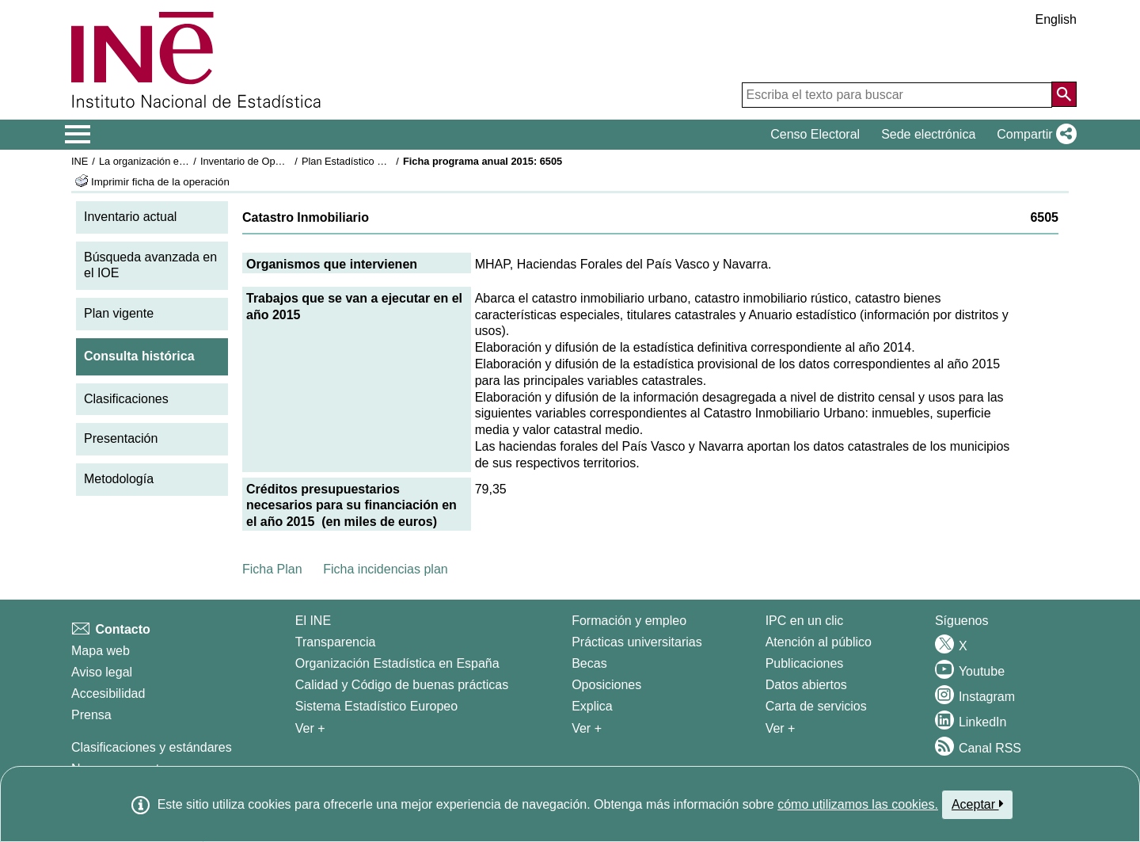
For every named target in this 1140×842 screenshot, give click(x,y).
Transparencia (335, 642)
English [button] (1056, 19)
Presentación (121, 438)
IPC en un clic (805, 620)
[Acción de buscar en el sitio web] (1064, 94)
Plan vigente (119, 313)
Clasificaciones (126, 399)
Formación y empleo (629, 620)
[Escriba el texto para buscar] (897, 95)
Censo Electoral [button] (815, 134)
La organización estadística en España (186, 161)
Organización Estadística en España (397, 663)
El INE (313, 620)
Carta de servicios (816, 706)
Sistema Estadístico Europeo (376, 706)
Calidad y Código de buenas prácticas (402, 685)
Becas (589, 663)
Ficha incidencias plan (385, 569)
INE (79, 161)
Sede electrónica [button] (928, 134)
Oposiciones (606, 685)
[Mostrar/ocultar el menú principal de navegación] (78, 134)
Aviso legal (101, 672)
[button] (1033, 134)
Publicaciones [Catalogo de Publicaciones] (805, 663)
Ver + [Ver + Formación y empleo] (587, 728)
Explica (592, 706)
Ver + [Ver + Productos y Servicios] (781, 728)
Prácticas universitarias (637, 642)
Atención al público (819, 642)
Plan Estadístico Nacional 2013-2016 (385, 161)
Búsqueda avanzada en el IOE (150, 265)
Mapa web (100, 650)
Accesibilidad (108, 693)
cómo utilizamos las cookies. (857, 804)
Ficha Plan (272, 569)
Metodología (119, 479)
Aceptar (977, 804)
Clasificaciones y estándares (151, 747)
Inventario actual (130, 216)
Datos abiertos (806, 685)
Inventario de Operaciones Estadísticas (288, 161)
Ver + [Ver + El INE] (310, 728)
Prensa (91, 715)
